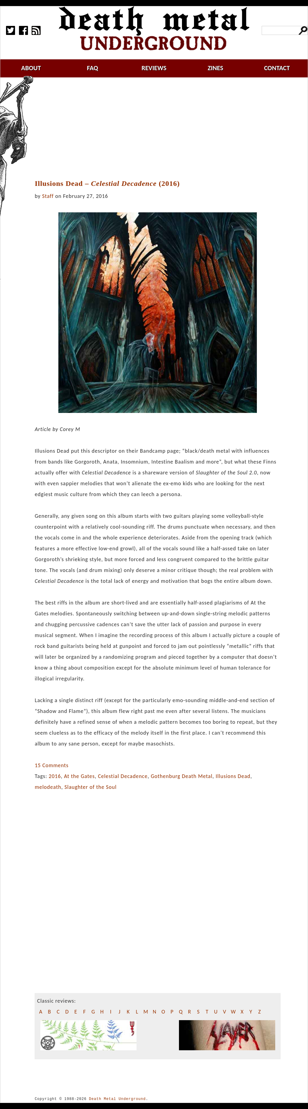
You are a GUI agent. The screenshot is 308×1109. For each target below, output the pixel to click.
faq (92, 68)
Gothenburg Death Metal (181, 776)
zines (215, 68)
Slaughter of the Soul (90, 787)
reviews (154, 68)
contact (277, 68)
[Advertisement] (161, 128)
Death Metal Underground (117, 1098)
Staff (48, 196)
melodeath (48, 787)
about (31, 68)
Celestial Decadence (123, 776)
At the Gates (79, 776)
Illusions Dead (233, 776)
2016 (55, 776)
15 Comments (51, 765)
